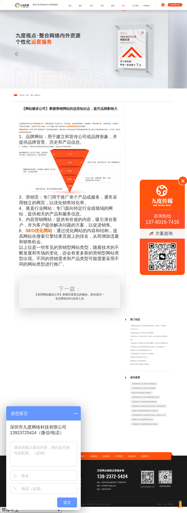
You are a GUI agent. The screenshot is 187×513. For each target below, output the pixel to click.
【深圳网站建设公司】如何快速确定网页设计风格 (145, 397)
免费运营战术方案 (75, 483)
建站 (80, 6)
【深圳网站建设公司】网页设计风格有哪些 (142, 333)
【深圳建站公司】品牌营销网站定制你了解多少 (145, 424)
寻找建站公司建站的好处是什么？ (139, 357)
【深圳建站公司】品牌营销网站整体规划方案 (144, 402)
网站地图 (170, 504)
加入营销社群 (74, 496)
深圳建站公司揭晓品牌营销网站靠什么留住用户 (145, 411)
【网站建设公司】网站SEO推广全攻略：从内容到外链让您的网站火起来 (149, 337)
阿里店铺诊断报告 (75, 486)
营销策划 (72, 489)
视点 (123, 6)
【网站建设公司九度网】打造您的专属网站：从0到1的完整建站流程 (149, 343)
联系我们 (147, 6)
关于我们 (136, 6)
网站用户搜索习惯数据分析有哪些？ (140, 364)
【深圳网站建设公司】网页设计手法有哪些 (142, 353)
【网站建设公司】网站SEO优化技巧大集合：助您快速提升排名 (149, 406)
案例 (112, 6)
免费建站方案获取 (75, 479)
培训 (102, 6)
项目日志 (37, 95)
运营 (91, 6)
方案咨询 (160, 233)
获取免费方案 (175, 5)
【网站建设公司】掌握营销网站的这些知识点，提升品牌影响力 (147, 347)
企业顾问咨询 (74, 493)
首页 (69, 6)
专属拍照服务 (74, 476)
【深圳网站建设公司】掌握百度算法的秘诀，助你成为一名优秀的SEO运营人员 (148, 327)
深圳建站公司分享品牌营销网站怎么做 (140, 350)
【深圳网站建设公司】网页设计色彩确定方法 (144, 384)
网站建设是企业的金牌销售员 (138, 361)
